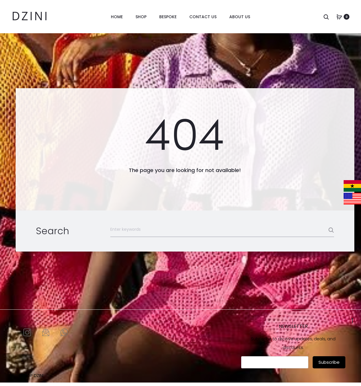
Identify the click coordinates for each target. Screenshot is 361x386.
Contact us (203, 17)
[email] (274, 365)
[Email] (46, 336)
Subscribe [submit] (329, 365)
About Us (239, 17)
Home (117, 17)
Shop (140, 17)
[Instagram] (27, 336)
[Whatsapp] (64, 336)
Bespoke (168, 17)
